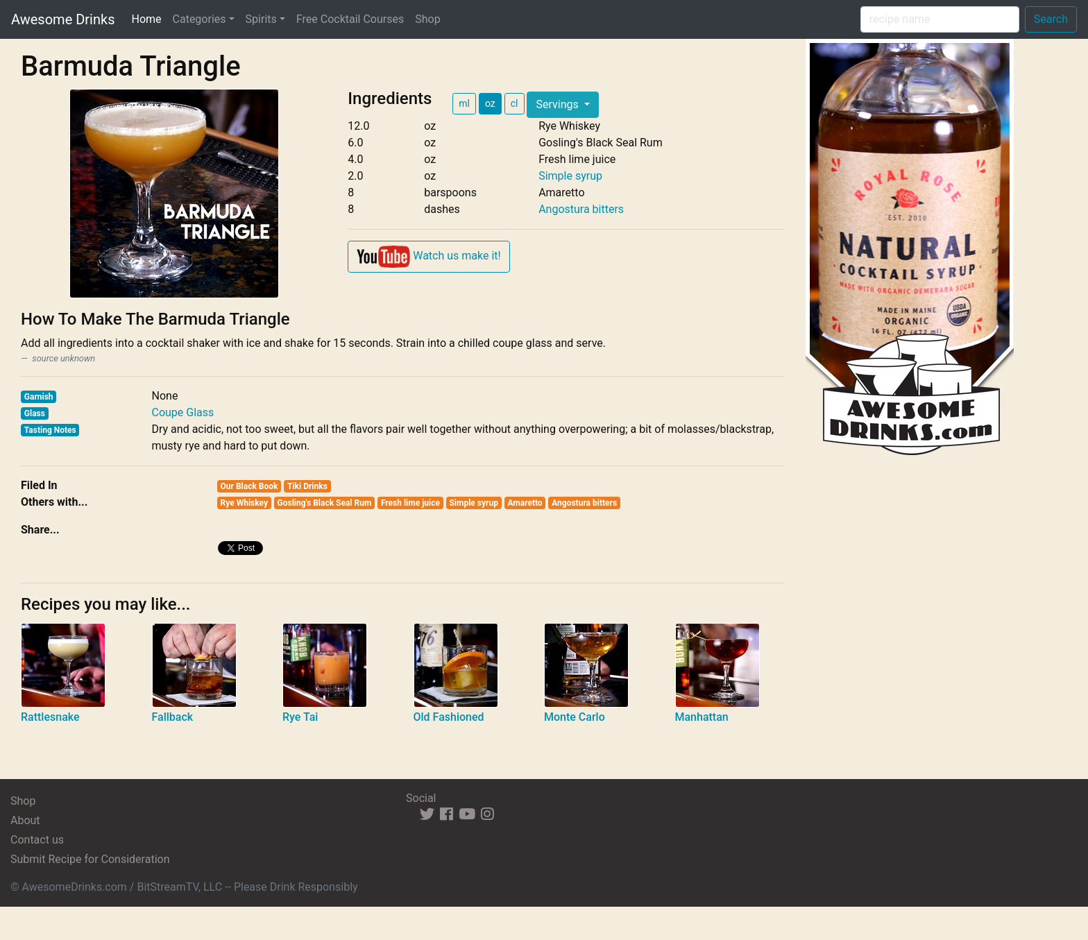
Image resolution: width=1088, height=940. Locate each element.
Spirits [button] (261, 19)
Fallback (173, 717)
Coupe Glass (183, 412)
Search (1051, 19)
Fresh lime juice (410, 503)
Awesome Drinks (62, 19)
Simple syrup (570, 175)
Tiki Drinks (307, 486)
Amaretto (524, 503)
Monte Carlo (574, 717)
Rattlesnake (50, 717)
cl (514, 103)
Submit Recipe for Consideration (89, 859)
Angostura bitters (581, 209)
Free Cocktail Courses (350, 19)
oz (490, 103)
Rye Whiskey (244, 503)
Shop (427, 19)
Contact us (37, 839)
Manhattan (702, 717)
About (25, 820)
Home (149, 18)
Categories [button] (199, 19)
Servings (558, 104)
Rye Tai (300, 717)
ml (464, 103)
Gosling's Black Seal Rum (325, 503)
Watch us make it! (428, 257)
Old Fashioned (449, 717)
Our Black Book (249, 486)
